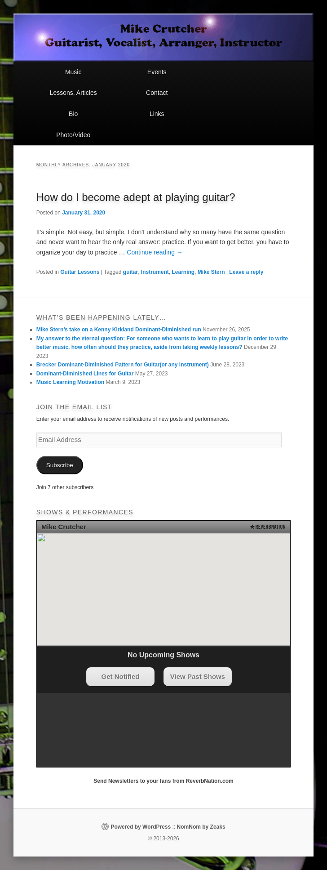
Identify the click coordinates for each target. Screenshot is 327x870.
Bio (73, 113)
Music (73, 72)
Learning (183, 272)
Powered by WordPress (140, 827)
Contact (157, 92)
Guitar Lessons (79, 272)
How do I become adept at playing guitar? (135, 197)
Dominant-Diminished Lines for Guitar (85, 373)
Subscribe (59, 465)
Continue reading (155, 252)
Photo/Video (73, 134)
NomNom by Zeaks (201, 827)
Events (157, 72)
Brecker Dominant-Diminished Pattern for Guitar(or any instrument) (122, 364)
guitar (130, 272)
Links (157, 113)
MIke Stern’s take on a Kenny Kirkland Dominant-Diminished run (118, 329)
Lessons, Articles (73, 92)
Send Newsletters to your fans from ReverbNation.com (163, 781)
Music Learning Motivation (70, 382)
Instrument (155, 272)
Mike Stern (211, 272)
